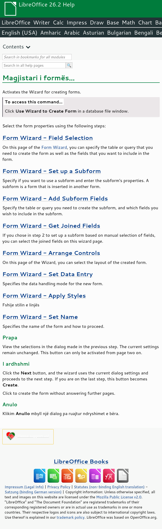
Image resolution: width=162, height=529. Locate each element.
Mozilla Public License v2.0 (118, 496)
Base (113, 22)
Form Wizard (54, 147)
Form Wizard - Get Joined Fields (51, 225)
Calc (58, 22)
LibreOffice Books (81, 461)
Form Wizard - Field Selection (47, 138)
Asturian (93, 32)
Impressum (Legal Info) (24, 486)
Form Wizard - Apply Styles (44, 295)
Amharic (50, 32)
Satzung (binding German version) (33, 491)
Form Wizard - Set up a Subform (51, 171)
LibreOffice (15, 22)
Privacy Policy (58, 486)
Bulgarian (119, 32)
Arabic (72, 32)
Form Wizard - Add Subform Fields (55, 198)
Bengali (143, 32)
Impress (77, 22)
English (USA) (19, 32)
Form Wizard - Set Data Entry (47, 274)
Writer (41, 22)
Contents (13, 46)
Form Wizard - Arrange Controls (51, 253)
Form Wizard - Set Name (40, 317)
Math (128, 22)
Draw (97, 22)
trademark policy (70, 517)
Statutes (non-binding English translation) (109, 486)
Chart (145, 22)
